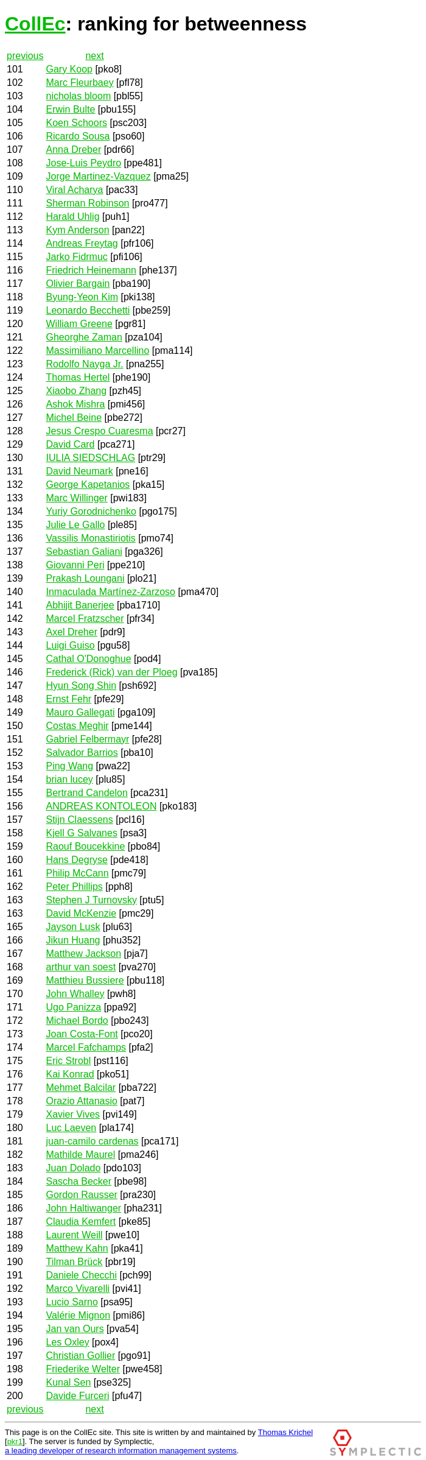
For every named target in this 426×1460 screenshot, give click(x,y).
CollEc (35, 24)
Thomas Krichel (285, 1432)
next (94, 56)
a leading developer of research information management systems (121, 1450)
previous (25, 56)
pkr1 (15, 1441)
